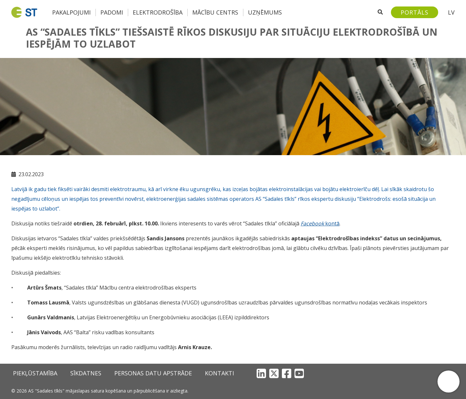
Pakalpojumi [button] (71, 12)
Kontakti (219, 373)
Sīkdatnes (85, 373)
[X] (274, 373)
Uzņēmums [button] (265, 12)
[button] (449, 381)
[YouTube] (299, 373)
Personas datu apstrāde (153, 373)
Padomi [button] (111, 12)
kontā (320, 223)
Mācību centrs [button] (215, 12)
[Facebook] (286, 373)
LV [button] (451, 12)
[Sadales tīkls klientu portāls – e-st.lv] (414, 12)
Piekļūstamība (35, 373)
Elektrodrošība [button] (158, 12)
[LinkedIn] (261, 373)
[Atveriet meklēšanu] (380, 12)
